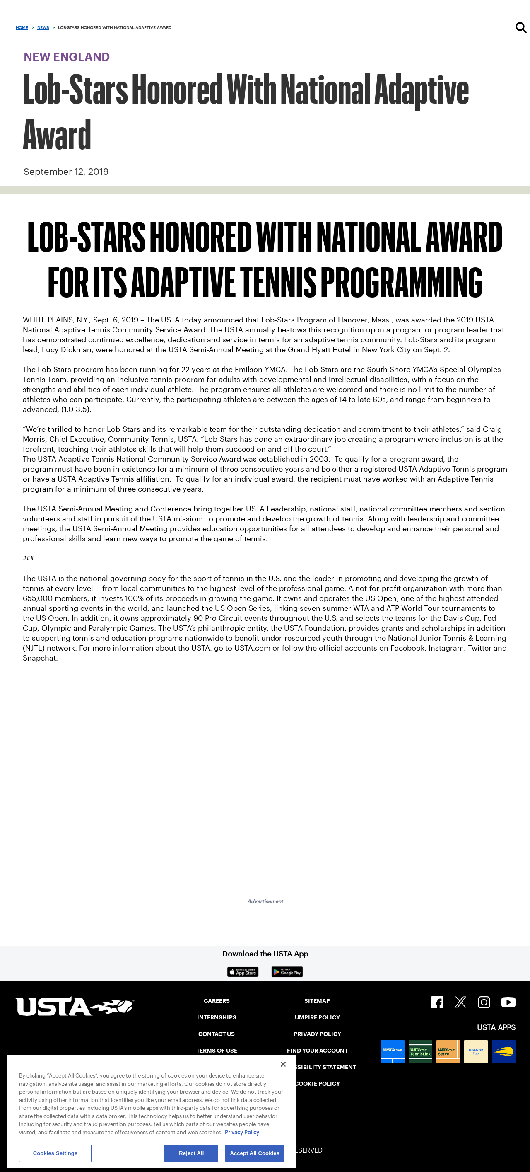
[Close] (283, 1064)
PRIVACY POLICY (317, 1034)
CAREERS (217, 1001)
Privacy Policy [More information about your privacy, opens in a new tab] (242, 1132)
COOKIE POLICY (317, 1084)
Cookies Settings (55, 1153)
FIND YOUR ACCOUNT (317, 1051)
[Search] (521, 27)
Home (22, 27)
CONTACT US (216, 1034)
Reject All (191, 1153)
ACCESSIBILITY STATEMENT (317, 1067)
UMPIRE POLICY (317, 1017)
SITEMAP (317, 1001)
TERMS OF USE (216, 1051)
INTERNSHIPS (216, 1017)
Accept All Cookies (254, 1153)
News (43, 27)
